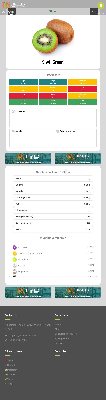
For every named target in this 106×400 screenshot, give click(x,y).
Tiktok (9, 384)
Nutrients (60, 342)
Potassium (23, 247)
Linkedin (10, 374)
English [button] (100, 13)
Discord (10, 365)
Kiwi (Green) (53, 62)
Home (58, 324)
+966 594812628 (18, 340)
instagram (11, 370)
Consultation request (66, 333)
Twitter (9, 379)
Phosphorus (23, 259)
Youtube (10, 360)
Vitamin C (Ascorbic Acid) (30, 253)
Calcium (22, 265)
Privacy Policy (62, 338)
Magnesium (23, 271)
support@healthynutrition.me (24, 335)
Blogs (57, 329)
